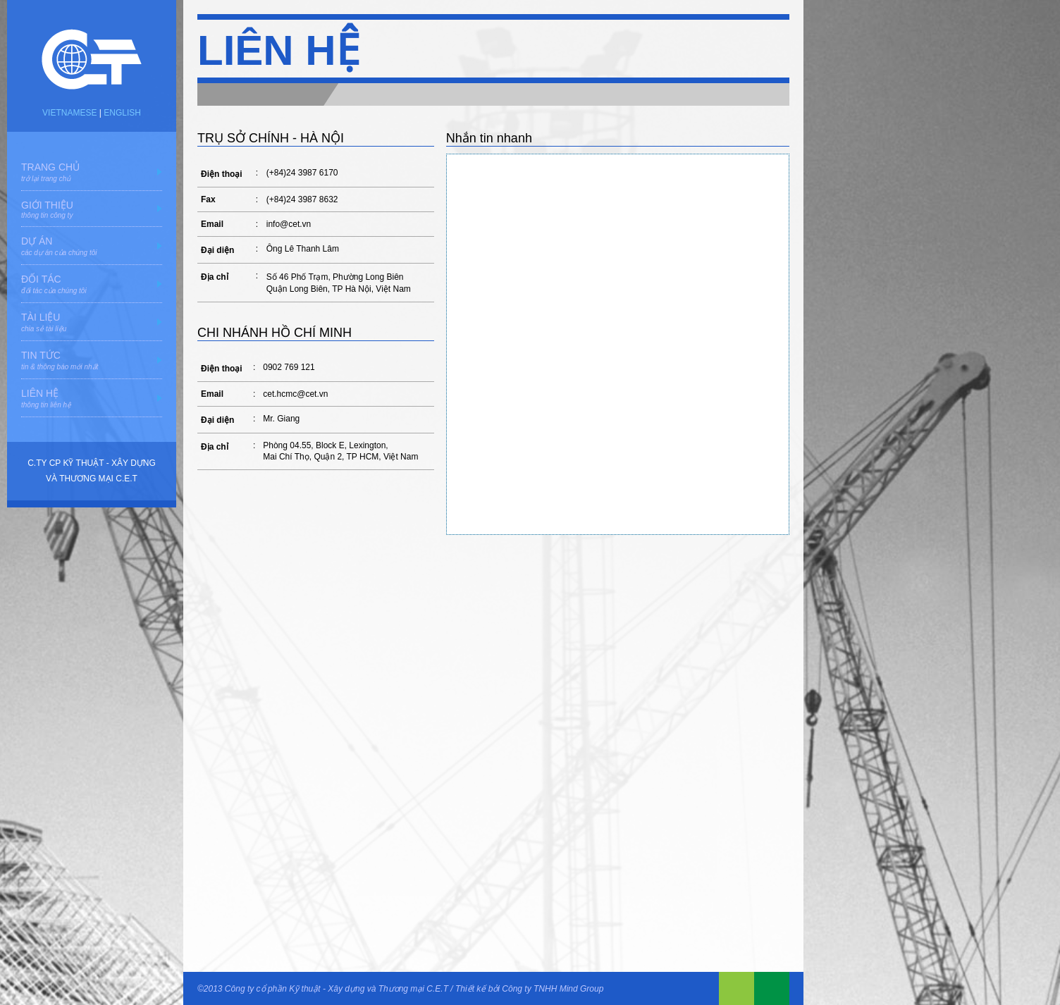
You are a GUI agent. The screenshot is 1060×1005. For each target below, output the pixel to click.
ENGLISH (122, 113)
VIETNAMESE (69, 113)
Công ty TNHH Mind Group (552, 989)
